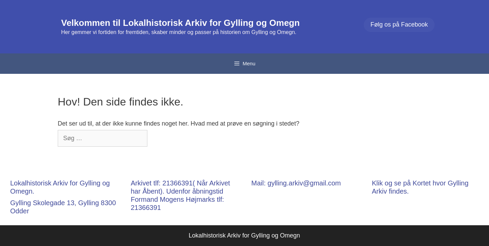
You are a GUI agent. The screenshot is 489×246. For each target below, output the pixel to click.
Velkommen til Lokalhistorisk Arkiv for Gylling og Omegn (180, 23)
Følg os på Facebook (399, 24)
